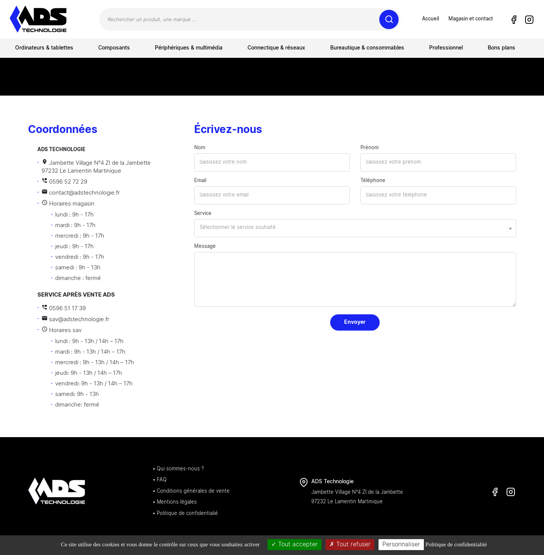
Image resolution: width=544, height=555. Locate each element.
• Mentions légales (175, 502)
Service (203, 213)
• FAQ (160, 480)
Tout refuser (350, 544)
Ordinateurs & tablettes (44, 48)
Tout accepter (294, 544)
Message (205, 246)
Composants (114, 48)
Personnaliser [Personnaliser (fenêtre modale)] (401, 544)
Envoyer (355, 322)
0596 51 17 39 (64, 308)
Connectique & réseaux (276, 48)
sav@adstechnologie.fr (75, 319)
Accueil (430, 19)
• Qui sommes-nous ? (178, 469)
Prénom (369, 147)
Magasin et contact (470, 19)
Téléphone (372, 180)
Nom (199, 147)
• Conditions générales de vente (191, 491)
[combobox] (355, 228)
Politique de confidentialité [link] (456, 544)
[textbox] (355, 228)
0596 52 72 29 (64, 182)
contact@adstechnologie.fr (81, 193)
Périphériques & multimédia (189, 48)
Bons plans (501, 48)
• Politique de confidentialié (185, 513)
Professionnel (446, 48)
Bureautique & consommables (367, 48)
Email (200, 180)
